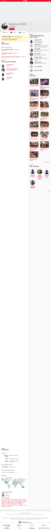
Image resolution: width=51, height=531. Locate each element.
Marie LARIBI (37, 53)
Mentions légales (22, 519)
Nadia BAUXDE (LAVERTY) (12, 69)
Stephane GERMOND (32, 187)
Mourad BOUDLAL (32, 175)
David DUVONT (9, 64)
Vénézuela (4, 506)
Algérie (2, 499)
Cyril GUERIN (9, 77)
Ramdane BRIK (47, 176)
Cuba (8, 501)
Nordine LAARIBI (34, 118)
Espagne (25, 501)
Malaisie (20, 502)
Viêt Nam (9, 506)
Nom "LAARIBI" (37, 66)
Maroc (23, 502)
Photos (14, 32)
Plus (49, 191)
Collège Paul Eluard (6, 53)
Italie (13, 502)
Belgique (24, 499)
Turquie (25, 505)
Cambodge (3, 501)
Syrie (17, 505)
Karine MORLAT (10, 73)
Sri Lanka (9, 505)
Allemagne (7, 499)
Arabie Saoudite (14, 499)
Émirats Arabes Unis (18, 501)
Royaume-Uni (14, 503)
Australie (20, 499)
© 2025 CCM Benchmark (36, 519)
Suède (13, 505)
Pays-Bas (8, 503)
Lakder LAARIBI (38, 57)
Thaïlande (21, 505)
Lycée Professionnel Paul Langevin (10, 56)
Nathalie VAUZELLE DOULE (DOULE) (39, 177)
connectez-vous (15, 38)
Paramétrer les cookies (14, 519)
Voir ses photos (46, 162)
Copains (23, 32)
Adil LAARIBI (37, 48)
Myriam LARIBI (37, 62)
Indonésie (9, 502)
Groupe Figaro (28, 519)
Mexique (3, 503)
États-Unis (4, 502)
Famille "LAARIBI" (38, 70)
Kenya (16, 502)
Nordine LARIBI (37, 39)
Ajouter (12, 29)
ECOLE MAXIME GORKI (7, 49)
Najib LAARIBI (37, 44)
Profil (6, 32)
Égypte (11, 501)
